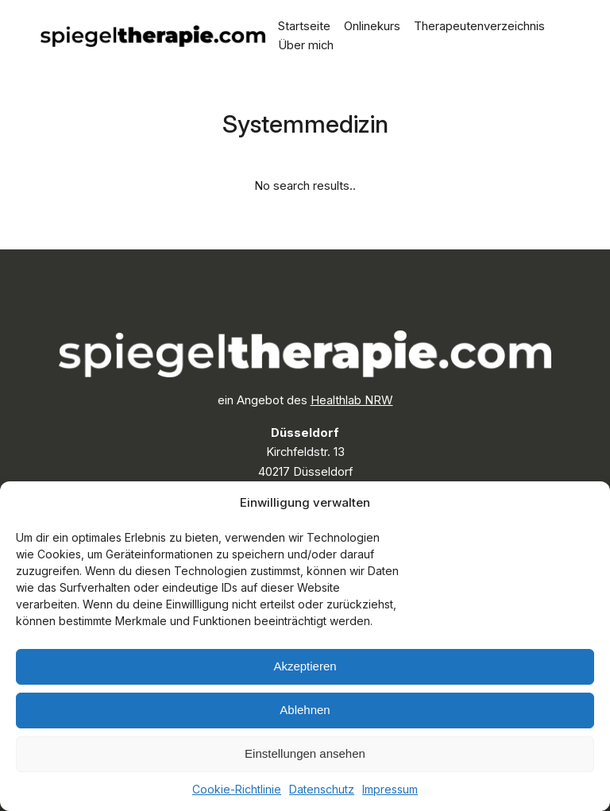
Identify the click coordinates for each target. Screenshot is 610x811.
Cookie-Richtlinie (236, 789)
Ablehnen (305, 709)
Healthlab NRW (352, 400)
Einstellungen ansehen (305, 753)
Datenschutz (321, 789)
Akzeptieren (304, 666)
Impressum (390, 789)
